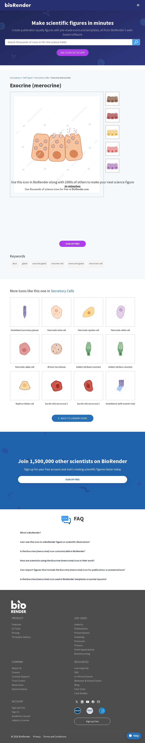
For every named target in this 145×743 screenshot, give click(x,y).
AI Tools (16, 628)
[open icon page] (24, 314)
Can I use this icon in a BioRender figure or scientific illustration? (55, 541)
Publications (81, 628)
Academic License (21, 716)
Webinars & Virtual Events (88, 680)
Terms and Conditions (54, 736)
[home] (18, 5)
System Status (19, 689)
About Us (16, 668)
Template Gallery (21, 636)
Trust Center (18, 680)
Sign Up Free (18, 707)
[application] (133, 736)
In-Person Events (83, 676)
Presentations (82, 632)
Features (16, 624)
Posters (78, 645)
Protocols (79, 641)
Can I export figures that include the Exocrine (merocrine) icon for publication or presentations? (72, 569)
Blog (76, 684)
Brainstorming (82, 653)
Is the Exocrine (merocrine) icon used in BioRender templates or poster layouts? (63, 579)
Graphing (79, 636)
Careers (16, 672)
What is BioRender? (30, 532)
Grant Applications (84, 649)
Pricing (15, 632)
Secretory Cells (42, 77)
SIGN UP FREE (72, 243)
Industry (78, 624)
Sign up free (92, 721)
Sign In (15, 711)
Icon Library (15, 77)
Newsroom (17, 684)
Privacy (37, 736)
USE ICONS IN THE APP (72, 52)
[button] (138, 5)
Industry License (20, 720)
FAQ (76, 672)
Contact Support (21, 676)
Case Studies (80, 693)
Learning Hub (81, 668)
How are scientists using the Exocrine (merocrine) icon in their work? (57, 560)
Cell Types (27, 77)
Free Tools (79, 689)
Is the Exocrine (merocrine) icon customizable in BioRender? (52, 551)
